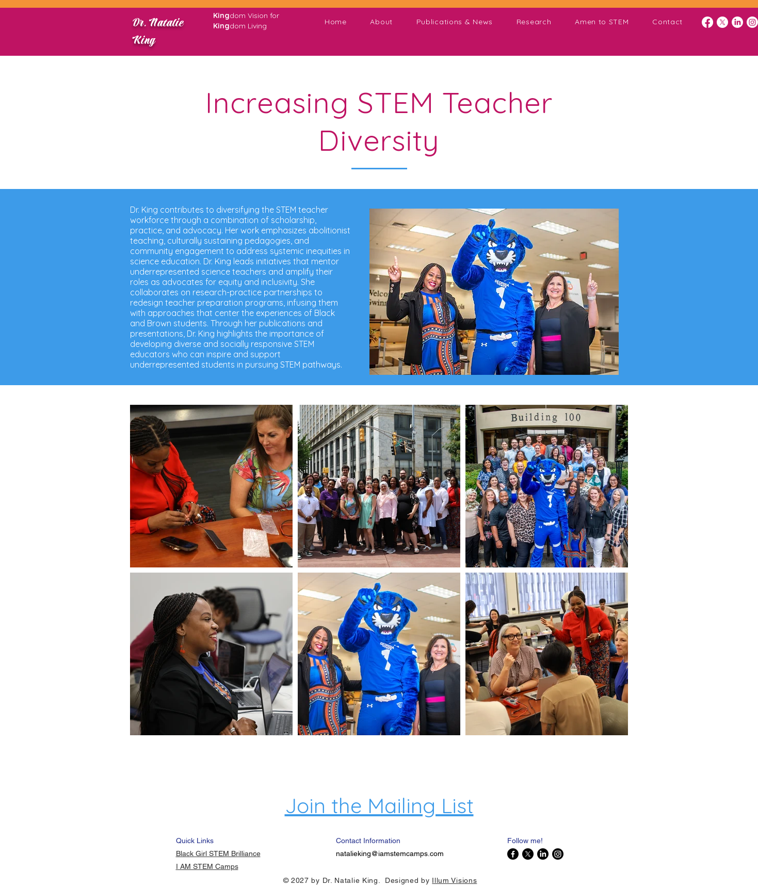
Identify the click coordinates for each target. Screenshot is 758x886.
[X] (722, 22)
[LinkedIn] (737, 22)
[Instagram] (752, 22)
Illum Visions (454, 880)
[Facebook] (707, 22)
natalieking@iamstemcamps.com (390, 853)
